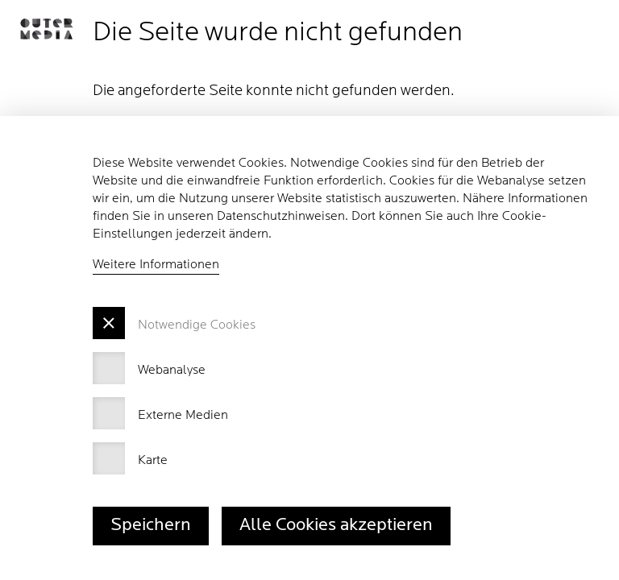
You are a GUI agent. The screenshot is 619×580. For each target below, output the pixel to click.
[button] (46, 29)
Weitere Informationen (156, 265)
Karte (153, 460)
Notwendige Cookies (196, 325)
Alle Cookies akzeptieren (336, 525)
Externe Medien (183, 415)
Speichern (150, 525)
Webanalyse (172, 370)
